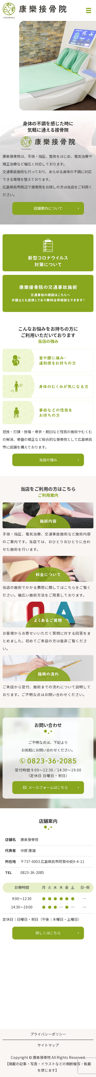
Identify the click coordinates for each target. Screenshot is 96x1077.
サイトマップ (48, 1045)
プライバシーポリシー (48, 1034)
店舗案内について (48, 208)
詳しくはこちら (48, 932)
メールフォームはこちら (48, 787)
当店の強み (48, 459)
